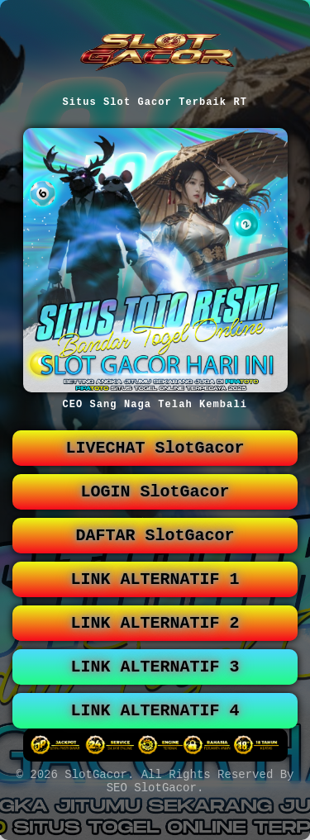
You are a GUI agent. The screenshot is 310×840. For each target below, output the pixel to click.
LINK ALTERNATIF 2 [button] (155, 643)
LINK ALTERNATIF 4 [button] (155, 737)
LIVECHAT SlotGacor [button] (155, 455)
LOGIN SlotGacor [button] (155, 502)
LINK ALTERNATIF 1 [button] (155, 596)
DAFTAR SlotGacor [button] (155, 549)
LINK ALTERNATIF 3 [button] (155, 690)
